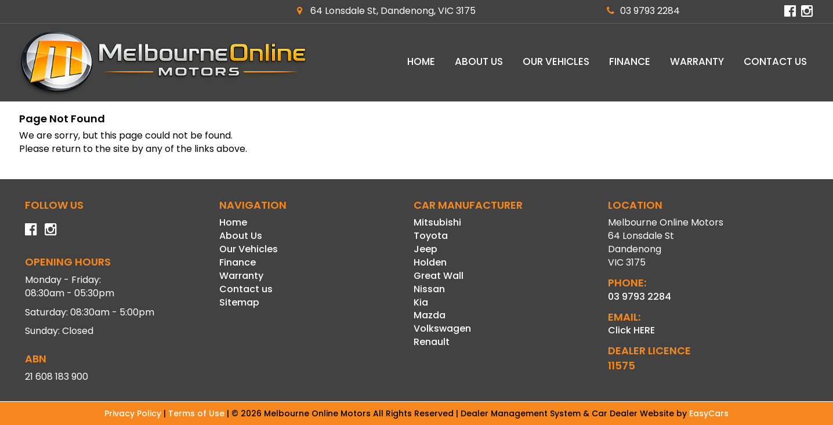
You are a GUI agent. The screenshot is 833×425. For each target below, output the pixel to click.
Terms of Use (197, 413)
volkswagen (442, 328)
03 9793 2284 (643, 10)
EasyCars (709, 413)
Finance (629, 61)
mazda (430, 315)
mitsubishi (437, 222)
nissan (429, 289)
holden (430, 262)
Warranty (697, 61)
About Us (479, 61)
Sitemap (239, 302)
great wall (438, 275)
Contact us (775, 61)
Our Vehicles (556, 61)
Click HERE (631, 330)
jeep (425, 249)
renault (432, 341)
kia (421, 302)
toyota (431, 235)
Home (421, 61)
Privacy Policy (134, 413)
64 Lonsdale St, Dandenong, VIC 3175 (386, 10)
